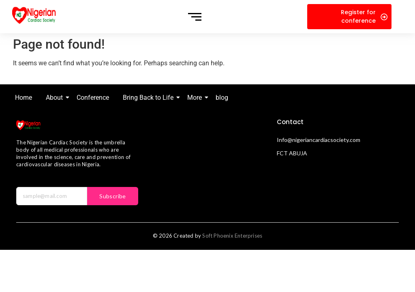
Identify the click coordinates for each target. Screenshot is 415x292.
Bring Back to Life (149, 97)
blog (222, 97)
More (196, 97)
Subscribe (112, 196)
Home (23, 97)
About (56, 97)
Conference (93, 97)
